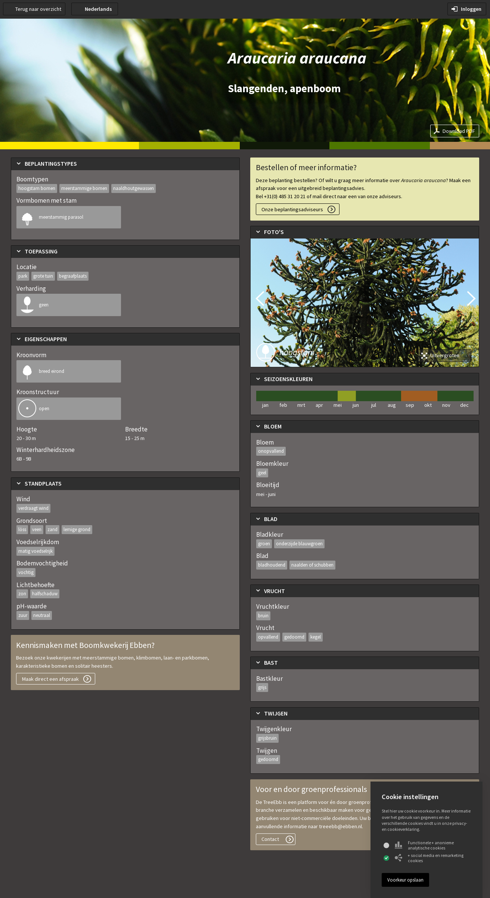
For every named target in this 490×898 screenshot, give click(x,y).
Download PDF (459, 131)
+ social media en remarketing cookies (429, 858)
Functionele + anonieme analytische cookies (424, 845)
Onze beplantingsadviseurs (292, 209)
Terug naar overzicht (38, 9)
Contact (270, 839)
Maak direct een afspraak (50, 679)
